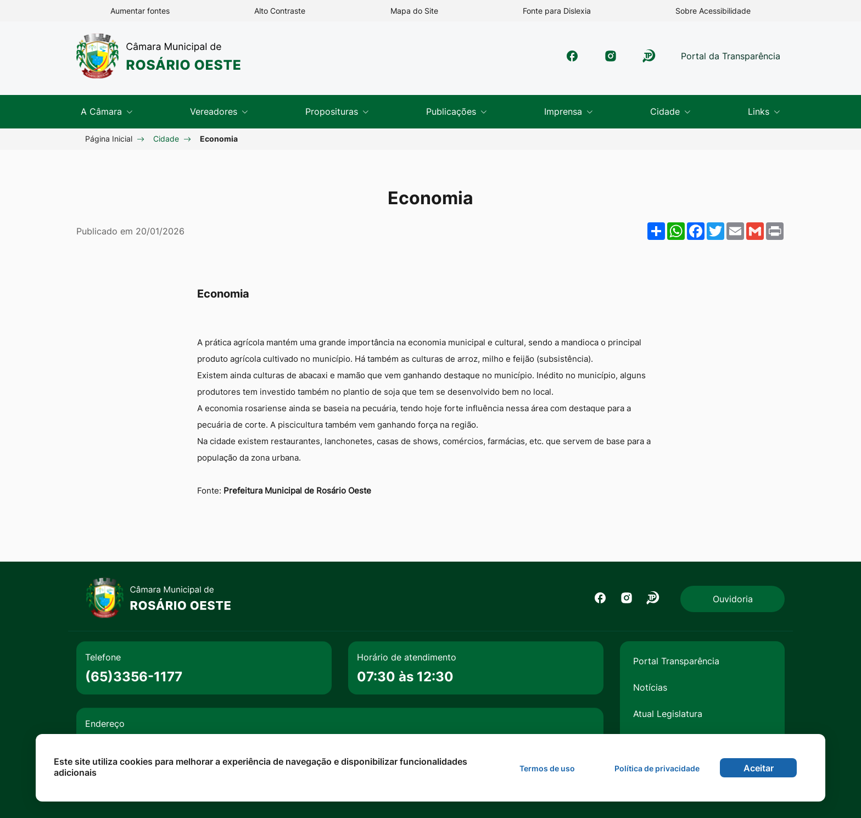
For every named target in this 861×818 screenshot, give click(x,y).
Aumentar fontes (140, 10)
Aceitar (758, 768)
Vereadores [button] (215, 111)
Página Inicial (108, 138)
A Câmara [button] (103, 111)
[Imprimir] (775, 231)
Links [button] (760, 111)
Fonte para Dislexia (557, 10)
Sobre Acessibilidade (713, 10)
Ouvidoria (733, 598)
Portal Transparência (676, 660)
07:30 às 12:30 (405, 677)
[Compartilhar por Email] (735, 231)
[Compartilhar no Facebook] (696, 231)
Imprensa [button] (564, 111)
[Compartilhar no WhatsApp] (676, 231)
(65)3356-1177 (133, 677)
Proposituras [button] (333, 111)
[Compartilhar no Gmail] (755, 231)
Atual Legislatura (667, 713)
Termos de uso (547, 768)
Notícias (650, 687)
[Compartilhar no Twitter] (715, 231)
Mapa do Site (414, 10)
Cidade (166, 138)
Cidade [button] (666, 111)
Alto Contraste (279, 10)
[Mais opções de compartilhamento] (656, 231)
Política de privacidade (657, 768)
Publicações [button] (452, 111)
